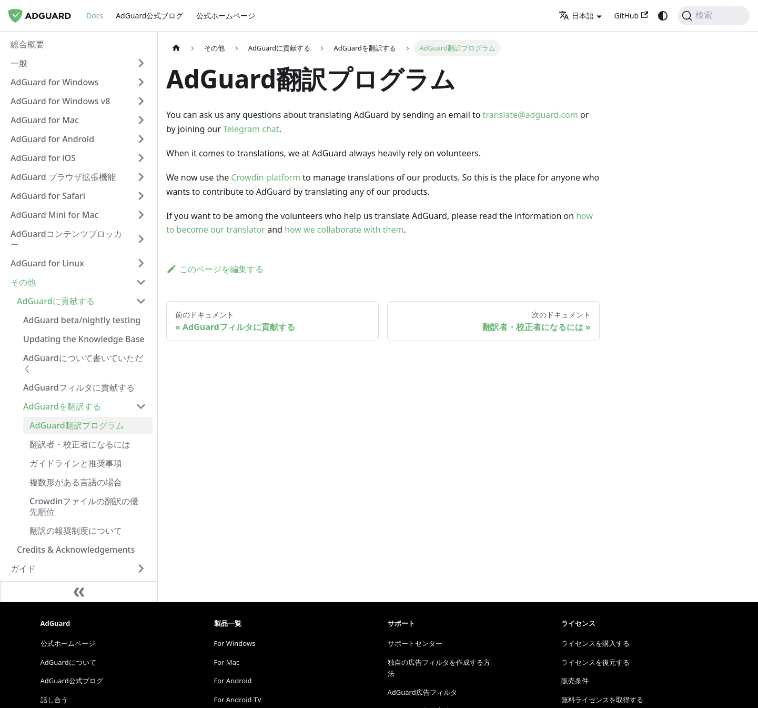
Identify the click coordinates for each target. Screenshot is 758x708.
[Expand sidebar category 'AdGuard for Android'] (141, 139)
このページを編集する (215, 269)
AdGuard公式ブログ (149, 16)
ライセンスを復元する (595, 662)
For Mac (227, 662)
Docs (94, 16)
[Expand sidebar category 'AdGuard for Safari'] (141, 195)
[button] (78, 63)
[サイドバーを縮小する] (79, 591)
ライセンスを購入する (595, 643)
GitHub (631, 16)
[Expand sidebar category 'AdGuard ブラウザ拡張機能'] (141, 176)
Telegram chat (251, 129)
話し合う (54, 699)
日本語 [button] (576, 16)
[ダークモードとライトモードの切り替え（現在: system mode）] (662, 15)
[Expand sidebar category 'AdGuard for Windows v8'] (141, 101)
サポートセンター (415, 643)
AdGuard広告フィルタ (422, 692)
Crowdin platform (265, 177)
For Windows (235, 643)
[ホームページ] (176, 48)
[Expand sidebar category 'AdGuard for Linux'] (141, 263)
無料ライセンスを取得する (602, 699)
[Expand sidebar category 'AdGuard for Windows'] (141, 82)
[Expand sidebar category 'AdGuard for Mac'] (141, 120)
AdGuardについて (68, 662)
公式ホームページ (225, 16)
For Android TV (237, 699)
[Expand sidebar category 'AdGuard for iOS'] (141, 157)
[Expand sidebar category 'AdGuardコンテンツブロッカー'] (141, 239)
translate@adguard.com (530, 115)
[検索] (714, 15)
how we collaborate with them (344, 229)
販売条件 (575, 680)
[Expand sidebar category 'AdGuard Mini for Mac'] (141, 214)
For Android (233, 680)
